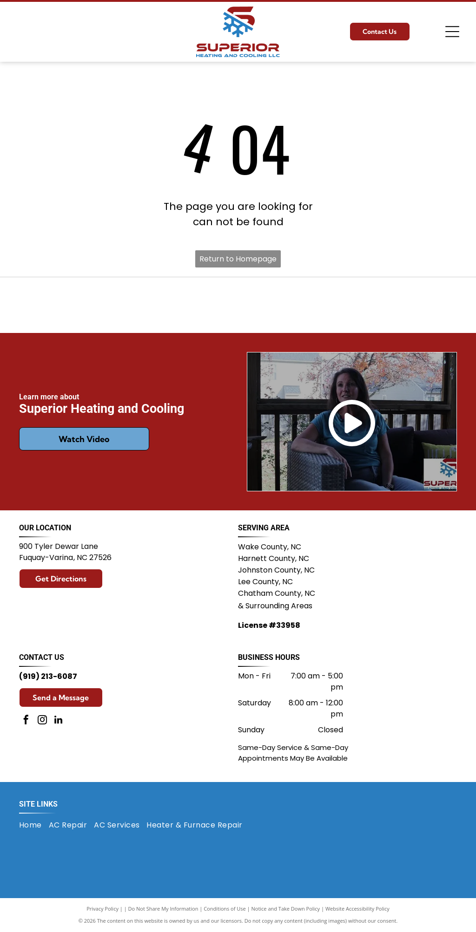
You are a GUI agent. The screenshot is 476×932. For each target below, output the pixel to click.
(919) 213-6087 (48, 676)
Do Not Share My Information (163, 908)
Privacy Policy (102, 908)
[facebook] (26, 721)
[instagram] (42, 721)
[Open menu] (452, 32)
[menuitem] (34, 825)
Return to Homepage (238, 259)
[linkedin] (59, 721)
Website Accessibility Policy (357, 908)
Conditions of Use (225, 908)
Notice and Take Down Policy (285, 908)
